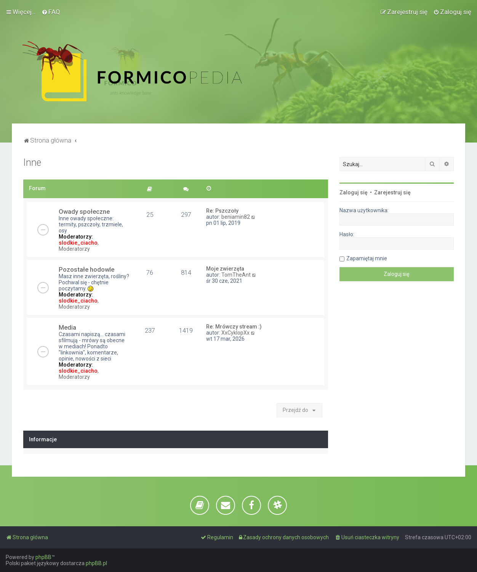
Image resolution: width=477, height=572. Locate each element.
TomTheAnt (236, 275)
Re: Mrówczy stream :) (234, 327)
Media (67, 327)
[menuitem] (51, 11)
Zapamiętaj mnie (366, 258)
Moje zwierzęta (225, 269)
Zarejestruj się (392, 192)
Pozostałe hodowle (86, 269)
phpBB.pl (96, 563)
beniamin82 (235, 217)
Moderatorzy (74, 249)
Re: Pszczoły (222, 211)
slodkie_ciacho (78, 243)
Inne (32, 162)
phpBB (43, 557)
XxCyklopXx (235, 333)
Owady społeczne (84, 211)
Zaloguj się (353, 192)
